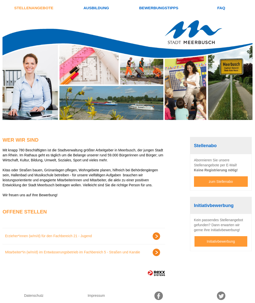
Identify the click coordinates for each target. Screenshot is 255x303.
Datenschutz (34, 296)
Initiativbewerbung (221, 241)
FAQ (221, 8)
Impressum (96, 296)
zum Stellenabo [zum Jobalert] (221, 182)
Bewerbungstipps (158, 8)
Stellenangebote (33, 8)
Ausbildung (96, 8)
